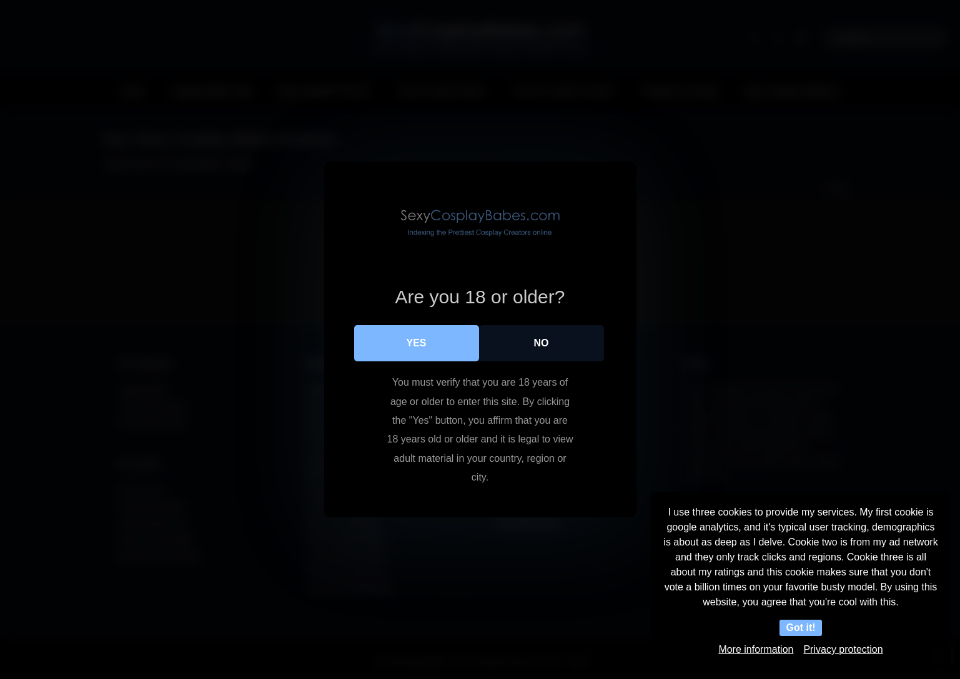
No (541, 343)
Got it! (800, 627)
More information (755, 649)
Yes (416, 343)
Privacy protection (843, 649)
